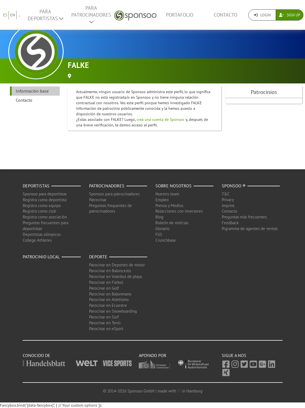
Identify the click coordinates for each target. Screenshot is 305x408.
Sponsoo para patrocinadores (114, 194)
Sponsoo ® (234, 185)
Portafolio (179, 15)
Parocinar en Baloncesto (110, 270)
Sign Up (289, 14)
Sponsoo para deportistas (45, 194)
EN (12, 14)
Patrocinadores (106, 185)
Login (262, 14)
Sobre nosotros (173, 185)
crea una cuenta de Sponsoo (160, 119)
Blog (159, 217)
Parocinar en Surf (104, 317)
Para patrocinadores (91, 14)
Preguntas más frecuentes (244, 217)
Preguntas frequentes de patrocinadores (110, 208)
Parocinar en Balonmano (110, 294)
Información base (32, 91)
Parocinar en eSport (106, 328)
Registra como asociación (45, 217)
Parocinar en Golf (104, 288)
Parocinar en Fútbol (106, 282)
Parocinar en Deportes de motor (117, 264)
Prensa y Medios (169, 205)
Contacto (225, 15)
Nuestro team (167, 194)
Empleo (162, 199)
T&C (226, 194)
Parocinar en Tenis (105, 322)
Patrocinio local (41, 256)
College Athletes (37, 240)
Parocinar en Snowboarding (113, 311)
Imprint (228, 205)
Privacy (228, 199)
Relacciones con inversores (179, 211)
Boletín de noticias (171, 222)
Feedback (230, 222)
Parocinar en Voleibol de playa (115, 276)
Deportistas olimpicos (42, 234)
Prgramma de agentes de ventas (250, 228)
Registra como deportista (44, 199)
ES (5, 14)
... (19, 14)
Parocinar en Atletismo (109, 299)
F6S (158, 234)
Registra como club (39, 211)
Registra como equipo (42, 205)
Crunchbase (165, 240)
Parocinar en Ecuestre (108, 305)
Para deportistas (45, 15)
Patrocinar (97, 199)
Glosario (162, 228)
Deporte (98, 256)
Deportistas (36, 185)
